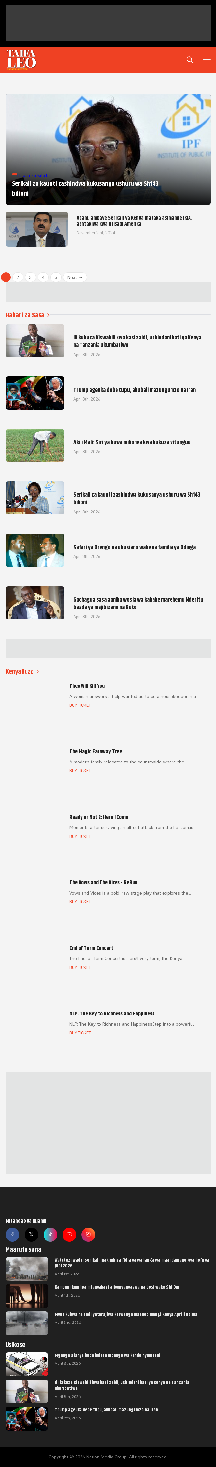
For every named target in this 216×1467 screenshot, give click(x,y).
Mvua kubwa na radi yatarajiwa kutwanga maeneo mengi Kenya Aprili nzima (126, 1314)
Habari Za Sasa (28, 315)
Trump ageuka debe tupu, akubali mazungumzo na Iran (106, 1409)
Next (75, 277)
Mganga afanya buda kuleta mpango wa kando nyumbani (107, 1355)
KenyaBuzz (22, 671)
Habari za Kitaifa (33, 175)
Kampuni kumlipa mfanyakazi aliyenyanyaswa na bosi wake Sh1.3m (117, 1287)
